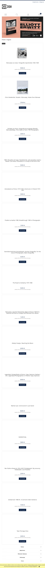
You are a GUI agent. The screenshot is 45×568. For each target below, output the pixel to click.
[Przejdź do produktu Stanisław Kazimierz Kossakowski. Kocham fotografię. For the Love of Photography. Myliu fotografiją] (22, 243)
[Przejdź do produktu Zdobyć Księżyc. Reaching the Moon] (22, 335)
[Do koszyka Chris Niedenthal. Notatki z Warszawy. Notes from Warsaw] (22, 108)
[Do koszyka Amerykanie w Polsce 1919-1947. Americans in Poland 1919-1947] (22, 199)
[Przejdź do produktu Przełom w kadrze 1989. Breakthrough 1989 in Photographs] (22, 212)
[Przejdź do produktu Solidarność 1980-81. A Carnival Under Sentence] (22, 491)
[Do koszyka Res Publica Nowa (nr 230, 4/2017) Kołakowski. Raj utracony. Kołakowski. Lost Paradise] (22, 479)
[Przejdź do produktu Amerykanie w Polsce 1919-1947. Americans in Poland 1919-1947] (22, 180)
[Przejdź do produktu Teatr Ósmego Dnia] (22, 522)
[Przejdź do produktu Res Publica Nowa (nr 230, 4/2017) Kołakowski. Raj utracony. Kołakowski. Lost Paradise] (22, 460)
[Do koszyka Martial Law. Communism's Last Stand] (22, 416)
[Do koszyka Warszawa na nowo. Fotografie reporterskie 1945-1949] (22, 73)
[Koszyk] (39, 14)
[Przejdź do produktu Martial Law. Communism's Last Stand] (22, 397)
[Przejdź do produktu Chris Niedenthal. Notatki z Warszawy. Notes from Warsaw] (22, 87)
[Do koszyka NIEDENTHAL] (22, 447)
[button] (5, 14)
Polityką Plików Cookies (33, 565)
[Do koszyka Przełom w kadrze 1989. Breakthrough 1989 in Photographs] (22, 230)
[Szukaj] (17, 14)
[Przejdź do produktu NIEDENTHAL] (22, 429)
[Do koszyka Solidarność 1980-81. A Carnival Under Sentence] (22, 510)
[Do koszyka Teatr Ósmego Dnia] (22, 541)
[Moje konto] (28, 14)
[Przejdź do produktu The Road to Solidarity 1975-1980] (22, 274)
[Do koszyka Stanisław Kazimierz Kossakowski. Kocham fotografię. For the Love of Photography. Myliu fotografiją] (22, 262)
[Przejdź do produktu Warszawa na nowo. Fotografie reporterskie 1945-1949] (22, 53)
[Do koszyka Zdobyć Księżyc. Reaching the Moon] (22, 353)
